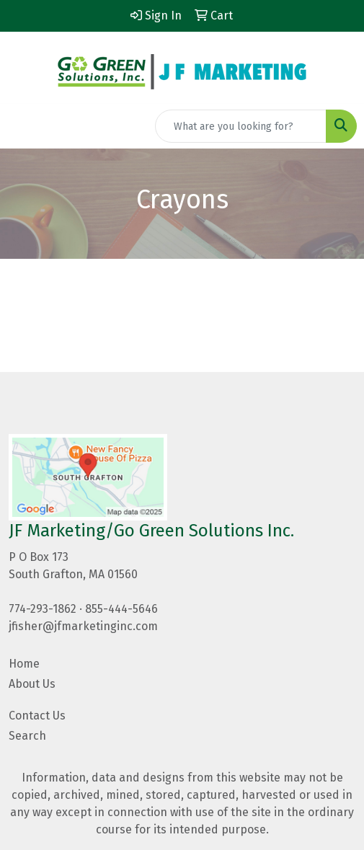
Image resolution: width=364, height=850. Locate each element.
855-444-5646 (121, 609)
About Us (32, 684)
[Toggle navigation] (22, 126)
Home (24, 663)
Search (27, 736)
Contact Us (37, 715)
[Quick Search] (241, 126)
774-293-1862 (42, 609)
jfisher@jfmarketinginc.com (83, 626)
